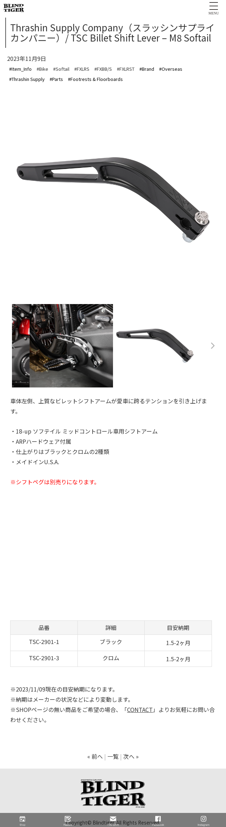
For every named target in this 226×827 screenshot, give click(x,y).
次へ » (131, 756)
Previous (13, 345)
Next (212, 345)
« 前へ (95, 756)
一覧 (113, 756)
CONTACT (140, 709)
